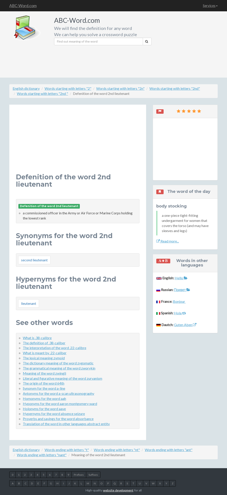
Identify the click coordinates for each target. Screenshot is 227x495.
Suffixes (93, 474)
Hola (180, 313)
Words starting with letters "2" (68, 88)
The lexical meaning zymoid (44, 358)
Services (210, 5)
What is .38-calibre (37, 338)
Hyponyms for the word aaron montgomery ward (60, 403)
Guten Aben (185, 325)
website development (118, 490)
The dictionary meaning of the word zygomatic (58, 363)
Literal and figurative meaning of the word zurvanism (62, 378)
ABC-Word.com (23, 5)
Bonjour (179, 301)
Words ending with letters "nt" (117, 450)
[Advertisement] (186, 43)
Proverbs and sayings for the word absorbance (58, 419)
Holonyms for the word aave (44, 409)
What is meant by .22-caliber (45, 353)
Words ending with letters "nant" (42, 455)
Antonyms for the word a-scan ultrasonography (58, 393)
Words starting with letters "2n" (120, 88)
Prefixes (79, 474)
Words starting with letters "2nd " (42, 93)
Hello (181, 278)
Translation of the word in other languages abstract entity (66, 424)
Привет (182, 290)
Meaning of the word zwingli (44, 373)
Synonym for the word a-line (44, 388)
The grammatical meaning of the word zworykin (59, 368)
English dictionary (26, 88)
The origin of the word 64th (43, 383)
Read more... (167, 241)
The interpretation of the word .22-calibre (54, 348)
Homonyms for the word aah (44, 398)
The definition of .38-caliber (44, 343)
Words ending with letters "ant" (168, 450)
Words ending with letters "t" (67, 450)
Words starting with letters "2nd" (174, 88)
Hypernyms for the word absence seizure (54, 413)
